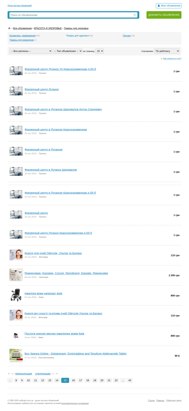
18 (87, 380)
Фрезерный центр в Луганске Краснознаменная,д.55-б (60, 192)
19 (94, 380)
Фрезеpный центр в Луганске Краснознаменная (56, 129)
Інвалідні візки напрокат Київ (43, 293)
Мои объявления (168, 5)
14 (57, 380)
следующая (42, 373)
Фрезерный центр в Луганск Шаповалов (51, 169)
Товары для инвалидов (21, 40)
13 (49, 380)
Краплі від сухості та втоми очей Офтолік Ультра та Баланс (63, 313)
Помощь (160, 400)
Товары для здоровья (76, 28)
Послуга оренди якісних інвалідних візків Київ (54, 333)
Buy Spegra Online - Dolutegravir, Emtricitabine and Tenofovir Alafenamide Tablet (75, 353)
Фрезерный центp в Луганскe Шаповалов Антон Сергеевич (63, 109)
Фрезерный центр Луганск (42, 89)
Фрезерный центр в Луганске (44, 149)
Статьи (151, 400)
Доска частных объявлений (20, 6)
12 (42, 380)
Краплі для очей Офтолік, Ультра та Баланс (53, 253)
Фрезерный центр (36, 212)
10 (28, 380)
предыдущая (23, 373)
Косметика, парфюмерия (22, 35)
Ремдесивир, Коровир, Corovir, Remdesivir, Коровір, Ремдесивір (66, 273)
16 (73, 380)
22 (116, 380)
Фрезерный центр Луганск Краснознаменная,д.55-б (58, 232)
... (10, 380)
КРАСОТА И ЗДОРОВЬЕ (48, 28)
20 (102, 380)
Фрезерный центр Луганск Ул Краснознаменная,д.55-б (60, 69)
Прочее (127, 35)
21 (109, 380)
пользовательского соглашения (75, 403)
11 (35, 380)
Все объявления (22, 28)
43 (129, 380)
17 (80, 380)
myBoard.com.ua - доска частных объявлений (39, 400)
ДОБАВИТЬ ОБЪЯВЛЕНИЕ (164, 14)
